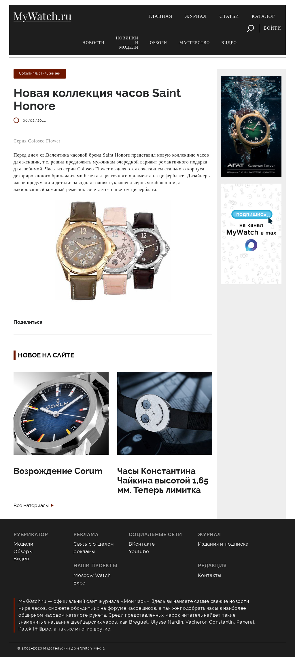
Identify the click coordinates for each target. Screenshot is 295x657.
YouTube (139, 551)
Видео (229, 43)
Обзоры (159, 43)
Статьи (229, 16)
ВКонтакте (142, 544)
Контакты (209, 575)
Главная (160, 16)
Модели (23, 544)
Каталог (263, 16)
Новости (93, 43)
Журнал (196, 16)
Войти (272, 28)
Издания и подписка (223, 544)
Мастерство (194, 43)
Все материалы (31, 505)
